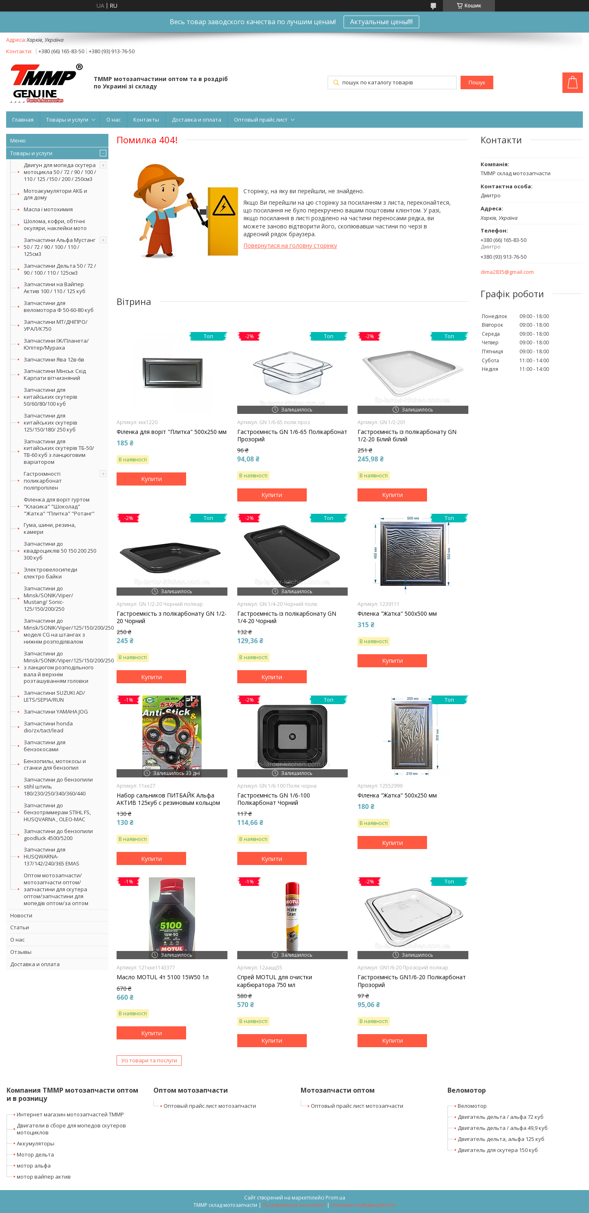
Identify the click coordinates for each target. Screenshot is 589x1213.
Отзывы (20, 951)
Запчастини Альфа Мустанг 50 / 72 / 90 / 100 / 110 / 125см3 (59, 247)
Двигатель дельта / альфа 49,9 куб (503, 1128)
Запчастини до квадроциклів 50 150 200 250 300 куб (60, 550)
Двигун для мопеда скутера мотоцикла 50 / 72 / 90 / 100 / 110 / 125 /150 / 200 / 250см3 (60, 172)
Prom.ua (335, 1197)
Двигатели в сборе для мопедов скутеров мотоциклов (71, 1129)
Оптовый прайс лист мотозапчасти (210, 1105)
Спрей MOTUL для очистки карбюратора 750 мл (274, 981)
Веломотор (472, 1105)
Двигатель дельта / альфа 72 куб (501, 1116)
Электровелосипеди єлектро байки (50, 573)
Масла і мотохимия (48, 209)
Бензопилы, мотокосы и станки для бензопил (55, 764)
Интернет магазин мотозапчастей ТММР (70, 1114)
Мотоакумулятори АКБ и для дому (55, 194)
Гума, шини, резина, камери (50, 528)
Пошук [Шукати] (477, 82)
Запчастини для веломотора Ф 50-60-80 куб (59, 306)
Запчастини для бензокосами (44, 746)
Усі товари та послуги (149, 1060)
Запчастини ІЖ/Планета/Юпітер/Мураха (56, 344)
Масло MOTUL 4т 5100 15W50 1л (163, 977)
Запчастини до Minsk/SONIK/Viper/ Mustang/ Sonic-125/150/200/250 (48, 599)
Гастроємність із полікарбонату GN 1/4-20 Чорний (286, 617)
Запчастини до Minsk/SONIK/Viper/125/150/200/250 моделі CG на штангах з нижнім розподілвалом (66, 631)
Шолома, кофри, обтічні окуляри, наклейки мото (55, 224)
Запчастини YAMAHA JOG (56, 711)
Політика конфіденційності (363, 1205)
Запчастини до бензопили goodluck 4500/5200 (58, 834)
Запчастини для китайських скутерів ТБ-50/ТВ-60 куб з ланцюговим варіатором (59, 452)
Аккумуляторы (35, 1143)
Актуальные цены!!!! (381, 21)
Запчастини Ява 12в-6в (54, 359)
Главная (23, 119)
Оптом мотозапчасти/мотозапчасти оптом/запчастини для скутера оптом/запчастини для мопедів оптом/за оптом (56, 889)
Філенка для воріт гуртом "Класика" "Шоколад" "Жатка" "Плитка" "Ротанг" (59, 506)
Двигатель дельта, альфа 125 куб (501, 1139)
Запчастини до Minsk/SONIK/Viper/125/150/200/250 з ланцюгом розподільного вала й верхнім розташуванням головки (66, 667)
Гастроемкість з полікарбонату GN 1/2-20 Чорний (172, 617)
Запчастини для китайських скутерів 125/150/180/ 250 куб (50, 422)
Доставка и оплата (196, 119)
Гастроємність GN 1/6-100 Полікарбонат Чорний (273, 799)
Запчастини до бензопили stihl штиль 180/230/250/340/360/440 (58, 786)
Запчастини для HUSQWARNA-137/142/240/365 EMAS (51, 856)
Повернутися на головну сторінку (290, 245)
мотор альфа (34, 1165)
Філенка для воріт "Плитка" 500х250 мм (172, 432)
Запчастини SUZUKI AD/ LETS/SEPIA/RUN (54, 696)
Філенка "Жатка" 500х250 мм (397, 795)
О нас (113, 119)
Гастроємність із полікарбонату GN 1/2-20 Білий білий (406, 435)
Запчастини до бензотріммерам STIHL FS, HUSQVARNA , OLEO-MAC (57, 812)
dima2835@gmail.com (507, 272)
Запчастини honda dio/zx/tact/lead (48, 727)
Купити (151, 478)
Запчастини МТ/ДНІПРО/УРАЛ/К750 (56, 325)
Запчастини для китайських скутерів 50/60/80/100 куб (50, 396)
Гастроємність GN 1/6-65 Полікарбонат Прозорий (292, 435)
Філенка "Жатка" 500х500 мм (397, 613)
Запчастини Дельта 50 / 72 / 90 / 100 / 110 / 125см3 (60, 269)
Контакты (146, 119)
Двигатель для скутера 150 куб (498, 1150)
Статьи (19, 927)
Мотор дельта (35, 1154)
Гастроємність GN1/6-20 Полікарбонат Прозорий (411, 981)
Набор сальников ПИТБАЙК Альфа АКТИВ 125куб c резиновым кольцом (168, 799)
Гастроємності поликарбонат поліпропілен (43, 480)
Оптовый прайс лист (261, 119)
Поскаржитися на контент (294, 1205)
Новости (21, 915)
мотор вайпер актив (44, 1176)
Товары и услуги (67, 119)
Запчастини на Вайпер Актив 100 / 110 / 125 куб (54, 287)
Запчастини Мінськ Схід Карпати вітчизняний (55, 374)
